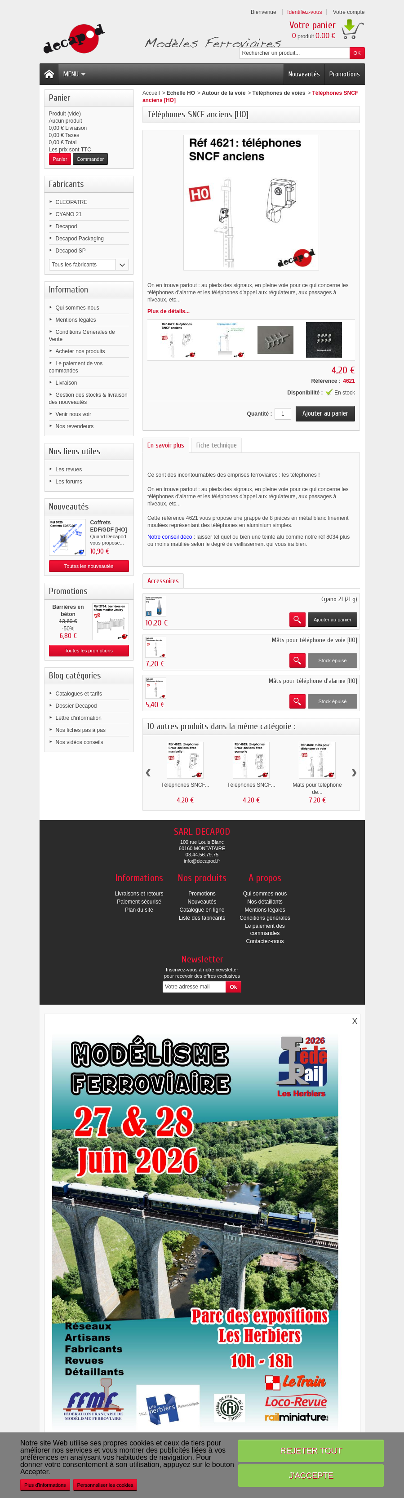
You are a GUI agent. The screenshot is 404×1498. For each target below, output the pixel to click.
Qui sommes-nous (77, 308)
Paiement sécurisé (139, 902)
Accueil (151, 93)
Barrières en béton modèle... (68, 614)
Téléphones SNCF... (185, 785)
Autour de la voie (223, 93)
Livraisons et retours (139, 894)
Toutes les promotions (89, 650)
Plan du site (139, 910)
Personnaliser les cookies (105, 1485)
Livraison (66, 383)
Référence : (326, 381)
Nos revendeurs (75, 426)
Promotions (344, 74)
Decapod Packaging (80, 238)
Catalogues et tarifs (79, 694)
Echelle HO (181, 93)
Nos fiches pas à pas (81, 730)
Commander (90, 159)
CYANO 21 (69, 214)
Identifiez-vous (304, 12)
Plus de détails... (168, 311)
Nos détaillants (265, 902)
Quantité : (259, 414)
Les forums (69, 482)
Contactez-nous (265, 941)
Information (68, 289)
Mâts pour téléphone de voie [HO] (314, 640)
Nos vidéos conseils (79, 742)
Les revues (69, 469)
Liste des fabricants (202, 918)
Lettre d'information (79, 718)
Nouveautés (304, 74)
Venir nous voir (73, 414)
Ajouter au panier (332, 619)
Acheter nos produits (80, 351)
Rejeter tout (311, 1450)
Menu (74, 74)
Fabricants (66, 184)
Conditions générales (265, 918)
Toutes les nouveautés (88, 566)
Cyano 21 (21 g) (339, 599)
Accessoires (163, 581)
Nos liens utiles (75, 451)
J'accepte (311, 1475)
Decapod (66, 226)
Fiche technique (216, 445)
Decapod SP (71, 251)
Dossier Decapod (76, 706)
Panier (59, 98)
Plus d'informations (45, 1485)
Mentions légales (76, 320)
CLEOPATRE (72, 202)
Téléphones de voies (278, 93)
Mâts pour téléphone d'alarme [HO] (313, 681)
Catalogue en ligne (201, 910)
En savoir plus (165, 445)
